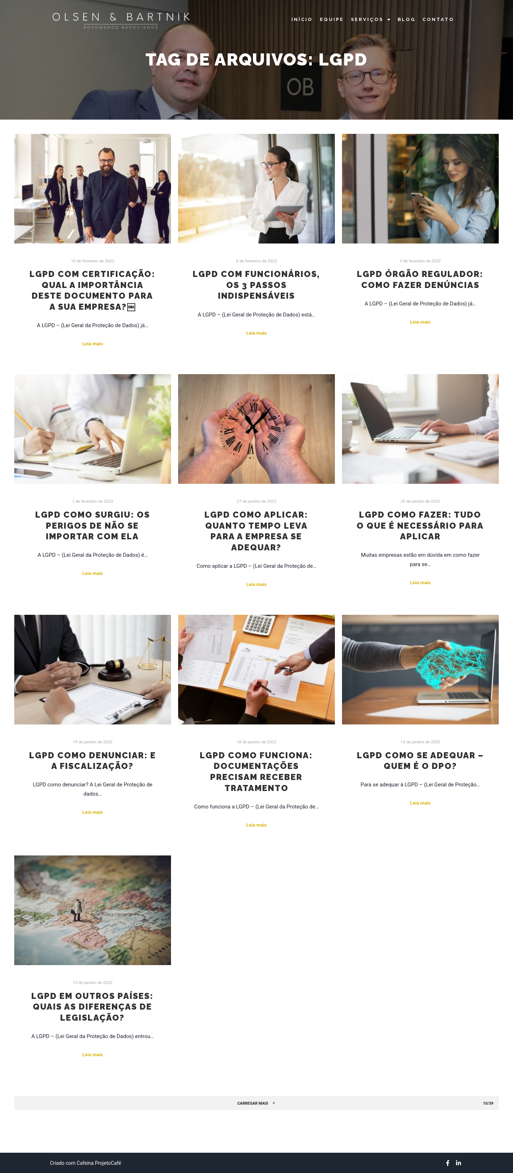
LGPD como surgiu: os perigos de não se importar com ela (92, 525)
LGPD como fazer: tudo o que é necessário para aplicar (420, 525)
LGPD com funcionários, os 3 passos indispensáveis (256, 285)
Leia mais (92, 343)
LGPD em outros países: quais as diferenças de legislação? (92, 1007)
